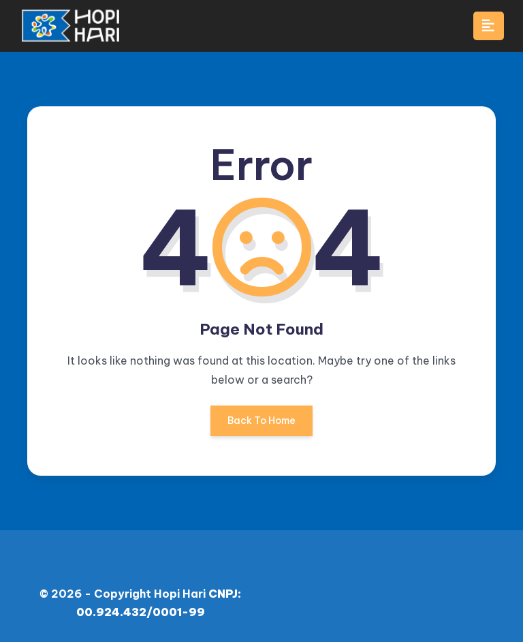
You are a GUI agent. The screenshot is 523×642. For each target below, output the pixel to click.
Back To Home (261, 425)
